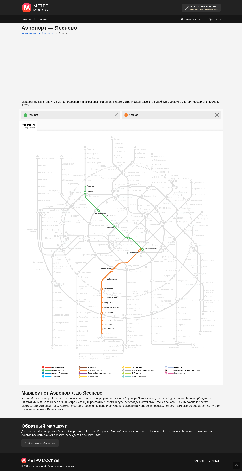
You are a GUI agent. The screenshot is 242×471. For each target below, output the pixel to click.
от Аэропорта (46, 33)
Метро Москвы (28, 33)
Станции (43, 19)
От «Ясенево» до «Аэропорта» (40, 443)
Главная (26, 19)
